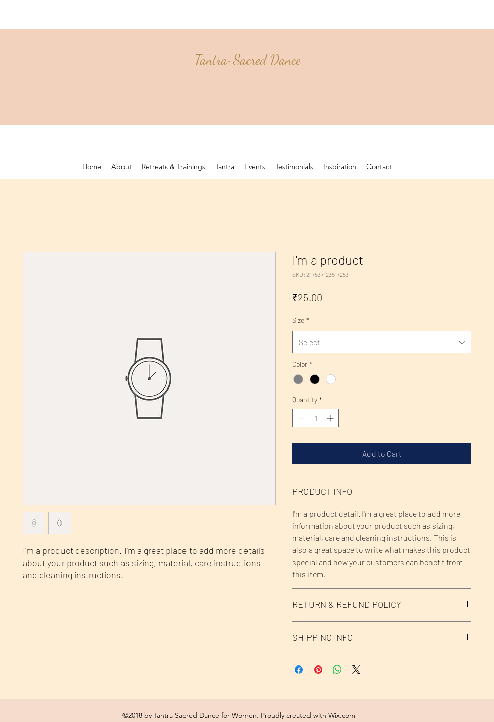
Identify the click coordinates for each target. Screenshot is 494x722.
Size (301, 320)
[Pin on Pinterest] (318, 669)
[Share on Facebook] (299, 669)
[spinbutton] (315, 418)
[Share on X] (356, 669)
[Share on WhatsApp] (337, 669)
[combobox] (381, 342)
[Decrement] (300, 418)
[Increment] (331, 418)
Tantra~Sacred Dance (248, 59)
